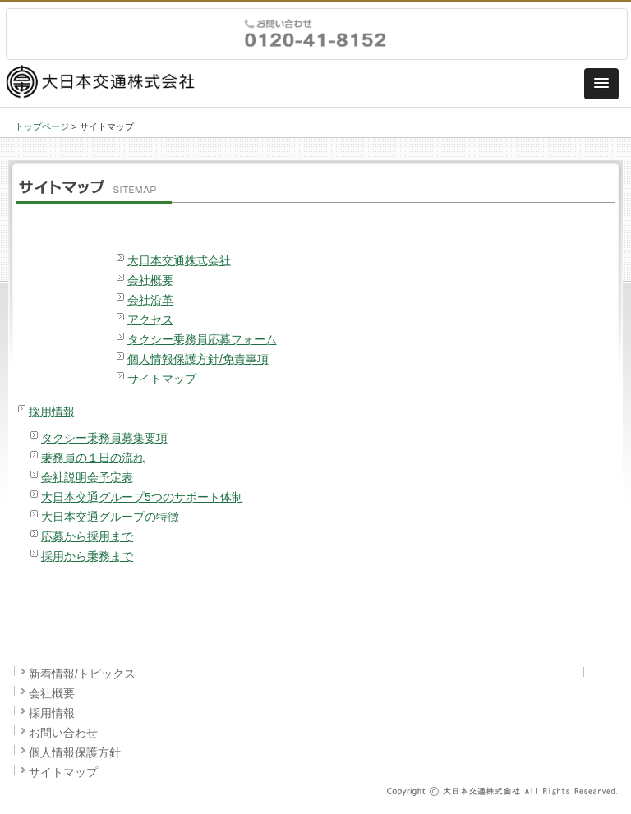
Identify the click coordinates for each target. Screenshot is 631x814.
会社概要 (150, 280)
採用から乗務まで (87, 556)
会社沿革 (150, 299)
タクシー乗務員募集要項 (104, 437)
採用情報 (52, 411)
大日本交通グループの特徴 (110, 516)
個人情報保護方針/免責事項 (198, 359)
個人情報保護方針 (75, 752)
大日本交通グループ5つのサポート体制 (142, 497)
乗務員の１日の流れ (93, 457)
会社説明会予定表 (87, 477)
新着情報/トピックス (82, 673)
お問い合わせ (63, 732)
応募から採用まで (87, 536)
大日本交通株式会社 (179, 260)
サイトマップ (161, 378)
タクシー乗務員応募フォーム (202, 339)
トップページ (42, 126)
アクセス (150, 319)
